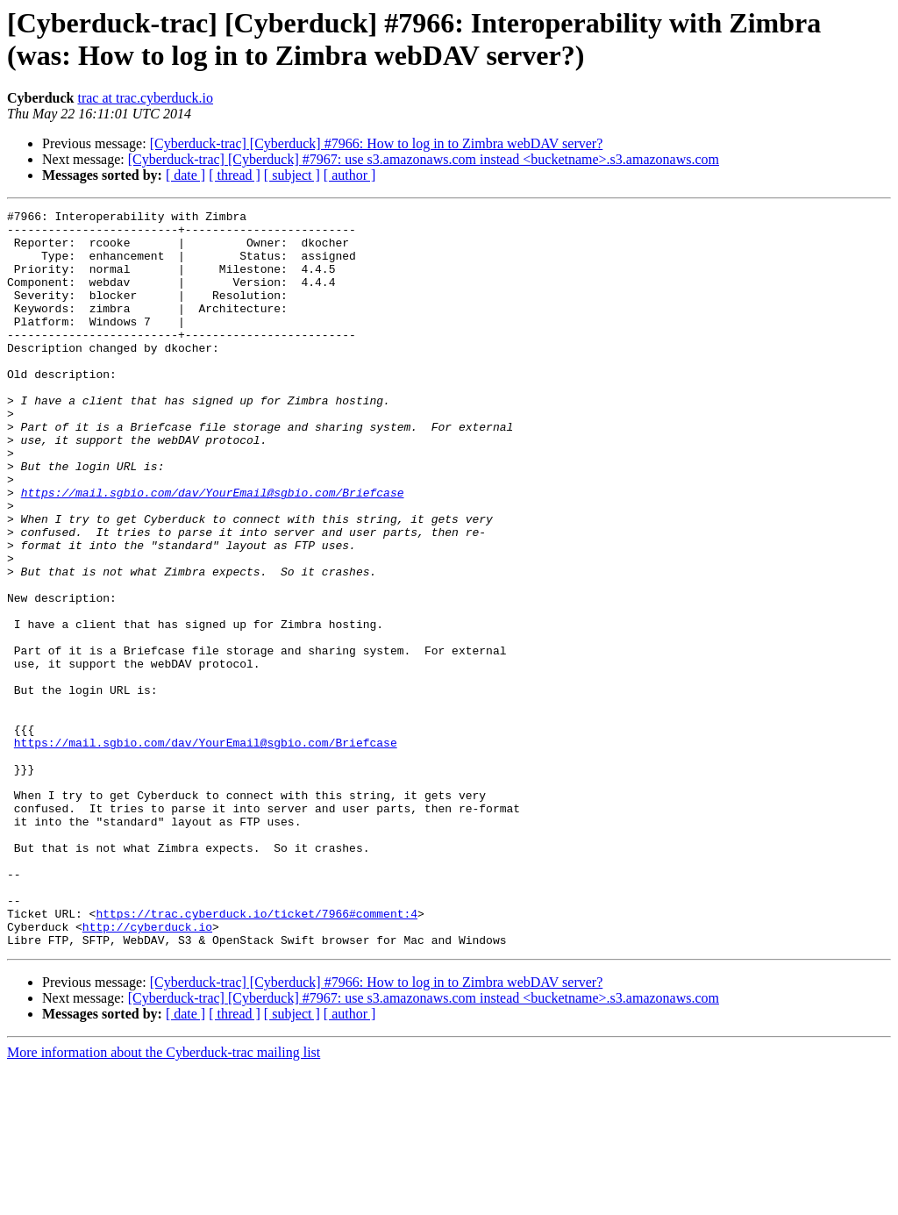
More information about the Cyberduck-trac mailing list (163, 1199)
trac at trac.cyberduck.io (145, 97)
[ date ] (185, 175)
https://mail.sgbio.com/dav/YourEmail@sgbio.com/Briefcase (212, 550)
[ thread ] (234, 175)
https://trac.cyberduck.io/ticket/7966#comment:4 (256, 1055)
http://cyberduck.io (147, 1071)
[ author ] (350, 175)
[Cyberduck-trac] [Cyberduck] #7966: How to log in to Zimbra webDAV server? (376, 143)
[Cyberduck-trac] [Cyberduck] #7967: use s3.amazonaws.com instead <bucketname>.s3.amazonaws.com (423, 159)
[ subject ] (292, 175)
